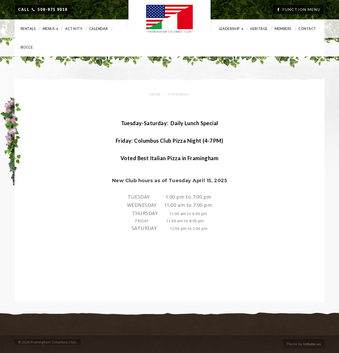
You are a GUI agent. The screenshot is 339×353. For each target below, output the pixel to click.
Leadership (231, 29)
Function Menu (301, 9)
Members (283, 29)
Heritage (258, 29)
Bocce (27, 47)
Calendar (98, 29)
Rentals (28, 29)
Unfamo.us (312, 344)
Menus (51, 29)
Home (155, 94)
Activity (73, 29)
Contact (307, 29)
